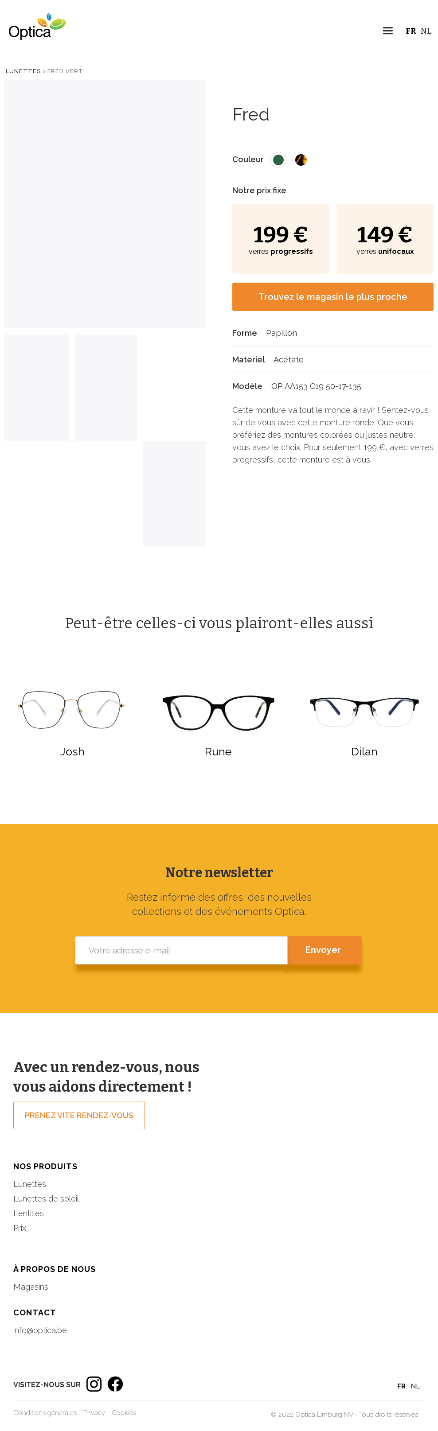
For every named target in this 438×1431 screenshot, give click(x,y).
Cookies (124, 1413)
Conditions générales (45, 1413)
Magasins (30, 1286)
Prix (19, 1228)
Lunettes (23, 71)
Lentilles (28, 1213)
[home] (33, 33)
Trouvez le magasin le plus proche (332, 297)
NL (426, 31)
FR (411, 31)
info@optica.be (40, 1330)
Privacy (94, 1413)
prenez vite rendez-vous (79, 1115)
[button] (387, 32)
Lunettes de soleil (46, 1198)
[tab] (36, 387)
